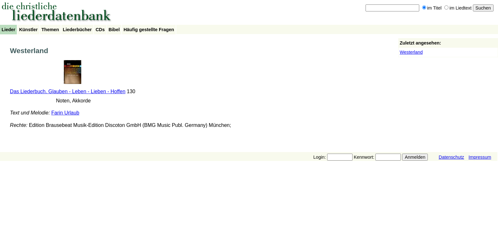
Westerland (411, 52)
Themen (50, 29)
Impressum (479, 157)
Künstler (28, 29)
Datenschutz (451, 157)
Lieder (8, 29)
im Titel (432, 7)
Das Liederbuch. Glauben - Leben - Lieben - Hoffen (67, 91)
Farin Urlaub (65, 112)
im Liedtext (458, 7)
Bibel (114, 29)
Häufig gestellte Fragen (149, 29)
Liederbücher (77, 29)
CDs (100, 29)
